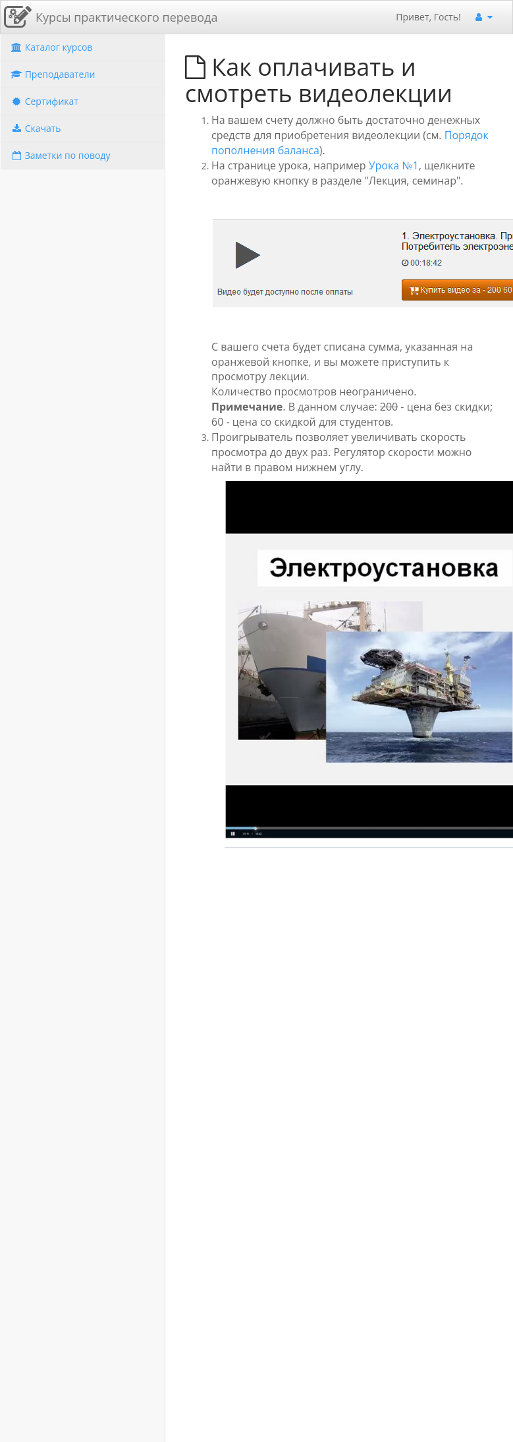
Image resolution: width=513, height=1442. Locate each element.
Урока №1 (394, 165)
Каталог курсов (51, 47)
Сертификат (44, 101)
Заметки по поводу (60, 155)
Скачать (36, 128)
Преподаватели (53, 74)
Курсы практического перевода (126, 17)
